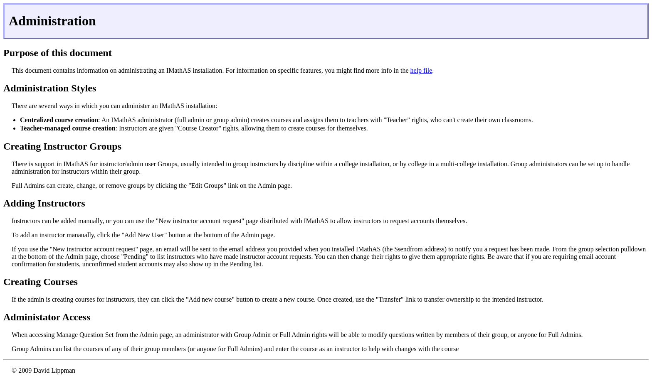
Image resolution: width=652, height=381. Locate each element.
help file (421, 70)
